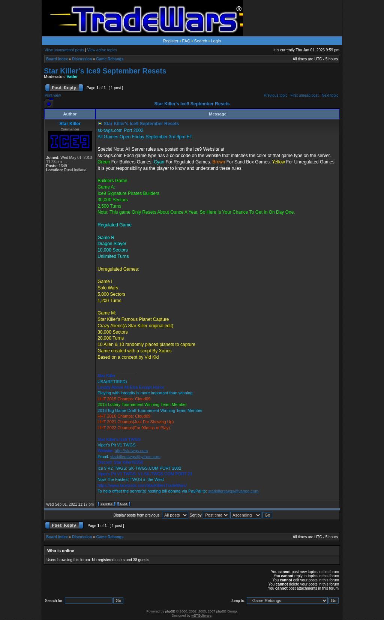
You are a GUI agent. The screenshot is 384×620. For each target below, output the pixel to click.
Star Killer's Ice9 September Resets (105, 71)
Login (216, 41)
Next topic (330, 95)
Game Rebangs (109, 59)
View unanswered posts (64, 50)
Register (170, 41)
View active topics (102, 50)
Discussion (82, 59)
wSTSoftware (201, 615)
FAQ (186, 41)
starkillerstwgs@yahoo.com (135, 456)
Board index (57, 59)
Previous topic (276, 95)
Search (200, 41)
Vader (72, 76)
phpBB (170, 611)
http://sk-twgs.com (131, 450)
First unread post (305, 95)
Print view (53, 95)
